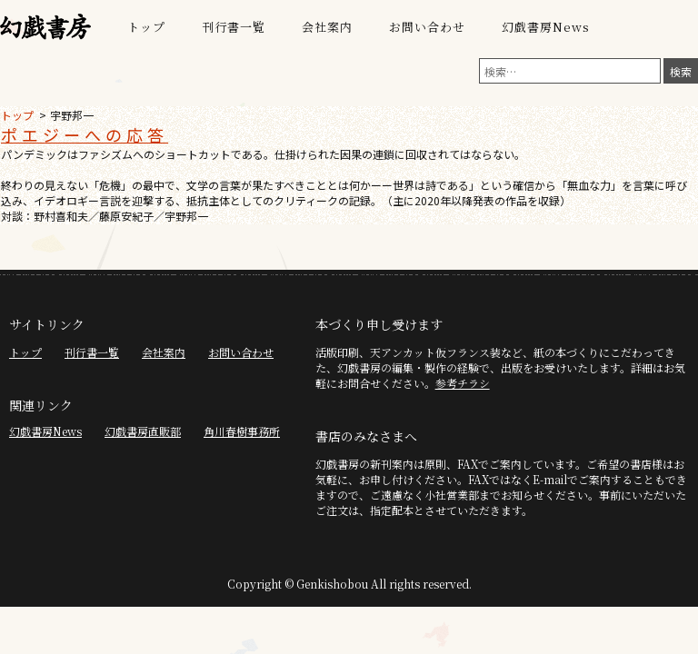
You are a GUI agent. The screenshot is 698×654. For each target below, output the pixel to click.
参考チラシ (462, 383)
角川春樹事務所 (242, 431)
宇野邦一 (72, 115)
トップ (146, 26)
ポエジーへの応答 (84, 134)
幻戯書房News (546, 26)
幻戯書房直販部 (143, 431)
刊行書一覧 (233, 26)
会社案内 (327, 26)
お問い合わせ (427, 26)
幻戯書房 (45, 27)
